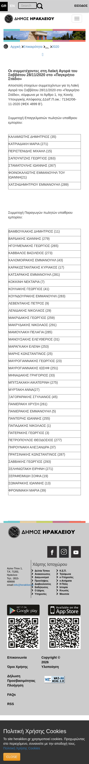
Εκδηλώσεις (41, 587)
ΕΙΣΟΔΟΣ (81, 5)
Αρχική (15, 47)
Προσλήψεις (41, 580)
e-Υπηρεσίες (67, 577)
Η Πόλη (64, 584)
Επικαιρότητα (32, 47)
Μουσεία (64, 594)
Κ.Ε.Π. (63, 571)
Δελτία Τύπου (42, 571)
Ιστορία (64, 587)
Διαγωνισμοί (42, 577)
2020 (55, 47)
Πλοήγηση (15, 685)
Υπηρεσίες (41, 594)
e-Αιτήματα (66, 580)
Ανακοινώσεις (42, 574)
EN (12, 6)
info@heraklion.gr (24, 585)
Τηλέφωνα (65, 574)
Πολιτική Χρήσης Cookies (21, 748)
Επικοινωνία (17, 657)
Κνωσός (64, 590)
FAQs (11, 694)
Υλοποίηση (50, 667)
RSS (10, 704)
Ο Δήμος (39, 590)
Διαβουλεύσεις (43, 584)
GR (4, 6)
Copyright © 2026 (50, 660)
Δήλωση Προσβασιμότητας (20, 678)
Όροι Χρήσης (17, 667)
